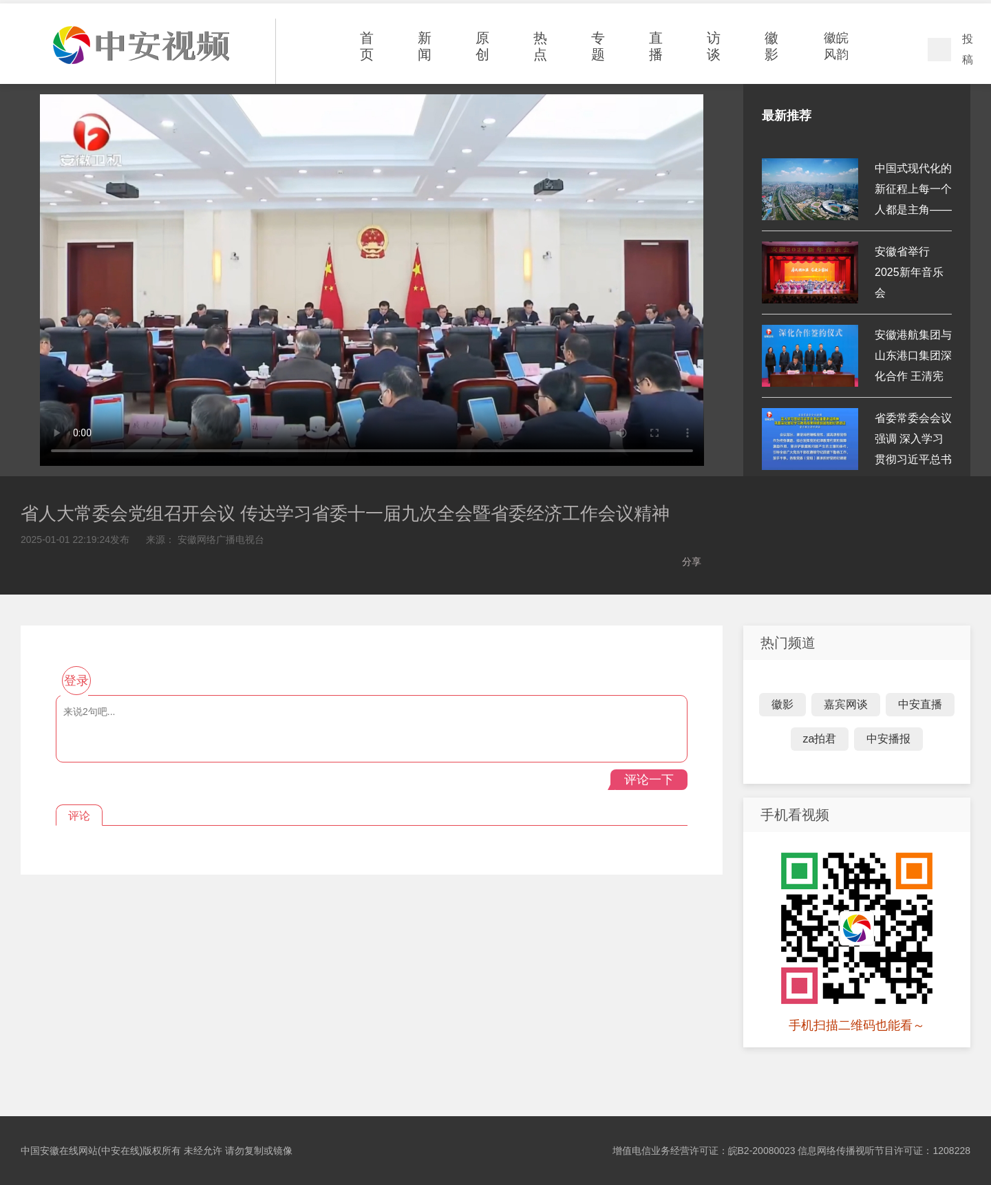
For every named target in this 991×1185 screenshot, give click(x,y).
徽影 (771, 46)
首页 (367, 46)
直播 (656, 46)
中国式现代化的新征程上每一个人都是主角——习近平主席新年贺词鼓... (913, 209)
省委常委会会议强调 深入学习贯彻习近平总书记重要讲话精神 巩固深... (913, 459)
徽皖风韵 (836, 46)
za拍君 (820, 739)
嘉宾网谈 (846, 704)
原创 (482, 46)
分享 (691, 561)
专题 (598, 46)
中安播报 (888, 739)
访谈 (714, 46)
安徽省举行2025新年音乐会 (909, 272)
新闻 (424, 46)
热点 (540, 46)
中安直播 (920, 704)
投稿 (967, 49)
